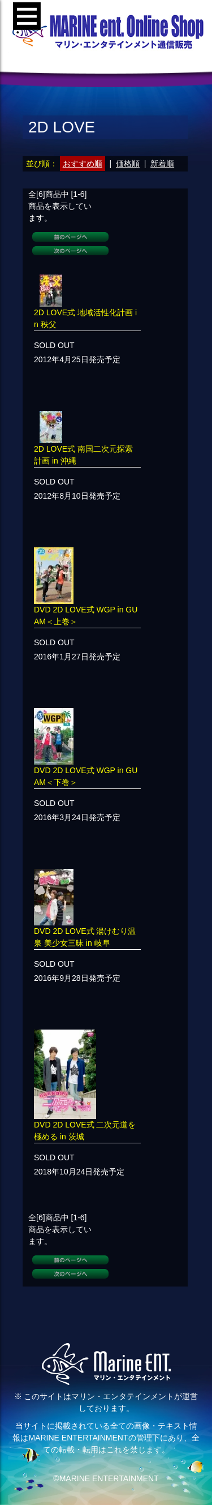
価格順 (128, 163)
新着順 (162, 163)
